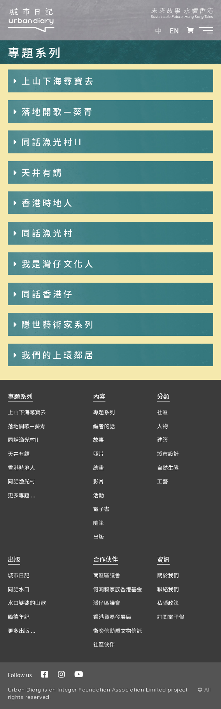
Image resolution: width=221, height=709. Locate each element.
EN (174, 30)
